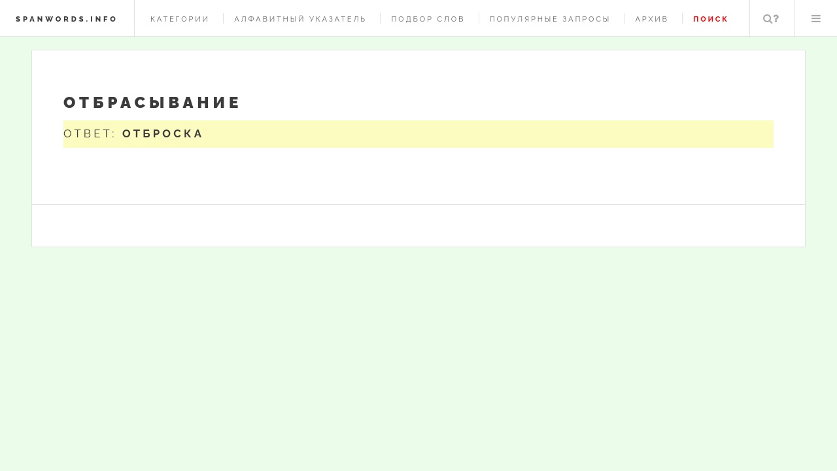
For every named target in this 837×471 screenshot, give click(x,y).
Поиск (771, 18)
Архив (651, 19)
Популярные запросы (550, 19)
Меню (816, 18)
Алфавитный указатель (300, 19)
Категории (180, 19)
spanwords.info (67, 19)
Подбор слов (428, 19)
